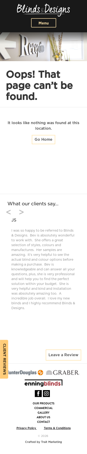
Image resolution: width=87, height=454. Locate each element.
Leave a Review (63, 355)
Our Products (44, 403)
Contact (43, 422)
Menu (44, 23)
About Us (43, 417)
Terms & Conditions (57, 428)
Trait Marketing (51, 442)
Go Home (43, 139)
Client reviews (4, 359)
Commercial (43, 408)
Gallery (43, 413)
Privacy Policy (26, 428)
